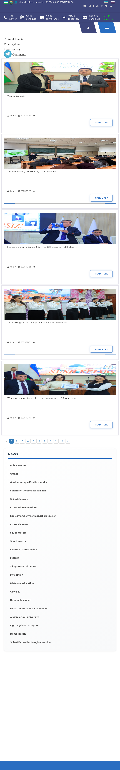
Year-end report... (16, 96)
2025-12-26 (24, 191)
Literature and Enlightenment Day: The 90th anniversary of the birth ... (42, 247)
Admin (11, 115)
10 (62, 441)
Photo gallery (12, 49)
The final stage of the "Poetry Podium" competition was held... (38, 322)
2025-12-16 (24, 417)
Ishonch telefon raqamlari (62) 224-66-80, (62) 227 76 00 (46, 2)
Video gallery (12, 44)
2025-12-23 (24, 266)
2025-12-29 (24, 115)
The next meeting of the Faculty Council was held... (32, 171)
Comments (15, 54)
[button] (107, 27)
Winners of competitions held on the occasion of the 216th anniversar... (42, 398)
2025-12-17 (24, 342)
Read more (101, 122)
